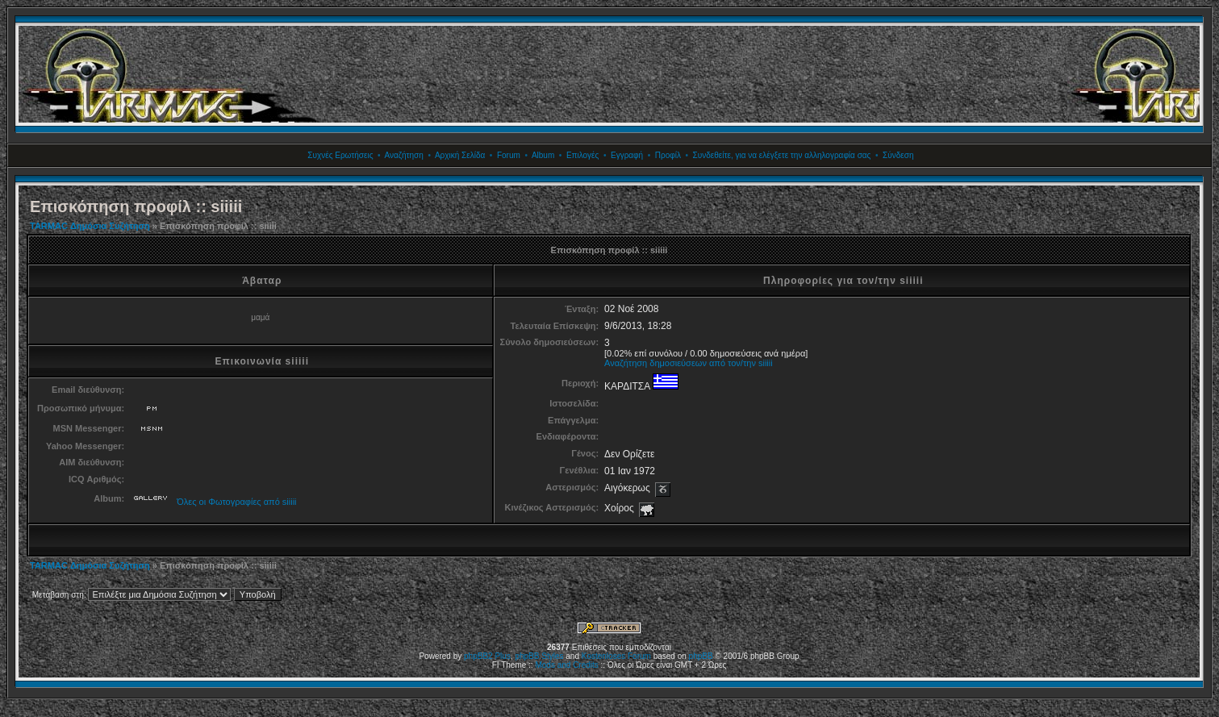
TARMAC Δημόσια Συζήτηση (90, 226)
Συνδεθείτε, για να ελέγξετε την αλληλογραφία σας (782, 155)
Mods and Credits (566, 665)
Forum (508, 155)
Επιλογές (582, 155)
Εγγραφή (627, 155)
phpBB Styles (539, 656)
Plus (502, 656)
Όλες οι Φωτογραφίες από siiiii (236, 501)
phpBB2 (478, 656)
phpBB (701, 656)
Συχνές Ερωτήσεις (340, 155)
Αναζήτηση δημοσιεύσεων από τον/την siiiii (688, 363)
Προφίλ (668, 155)
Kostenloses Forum (616, 656)
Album (543, 155)
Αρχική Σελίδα (460, 155)
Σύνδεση (898, 155)
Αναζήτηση (404, 155)
